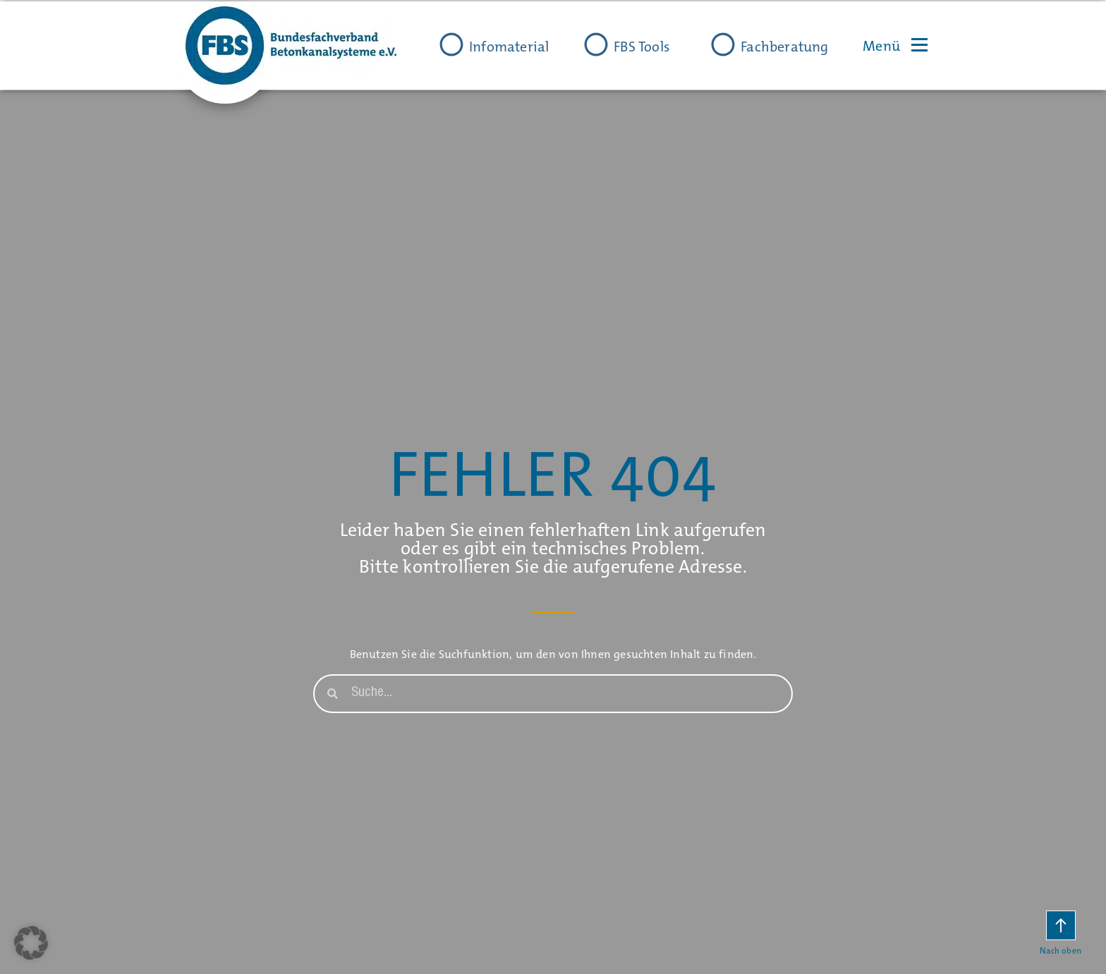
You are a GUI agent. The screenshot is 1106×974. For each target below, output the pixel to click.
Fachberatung (784, 46)
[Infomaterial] (451, 44)
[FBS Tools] (596, 44)
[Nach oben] (1061, 925)
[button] (31, 943)
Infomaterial (509, 46)
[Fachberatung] (723, 44)
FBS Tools (642, 46)
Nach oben (1060, 950)
